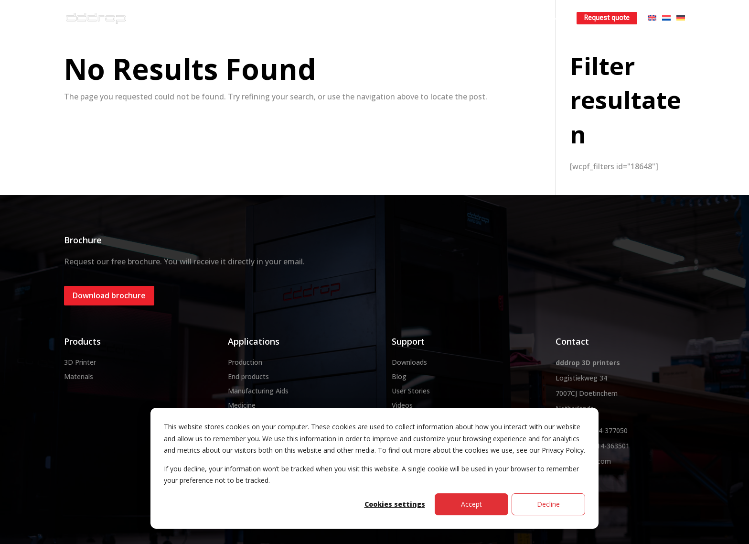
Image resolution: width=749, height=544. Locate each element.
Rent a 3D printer (485, 18)
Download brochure (109, 295)
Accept (471, 504)
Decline (548, 504)
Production (245, 362)
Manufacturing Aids (258, 390)
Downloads (409, 362)
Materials (357, 18)
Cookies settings (394, 504)
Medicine (242, 405)
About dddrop (247, 18)
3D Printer (80, 362)
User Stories (411, 390)
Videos (402, 405)
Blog (399, 376)
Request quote (607, 18)
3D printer (305, 18)
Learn (541, 18)
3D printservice (416, 18)
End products (248, 376)
